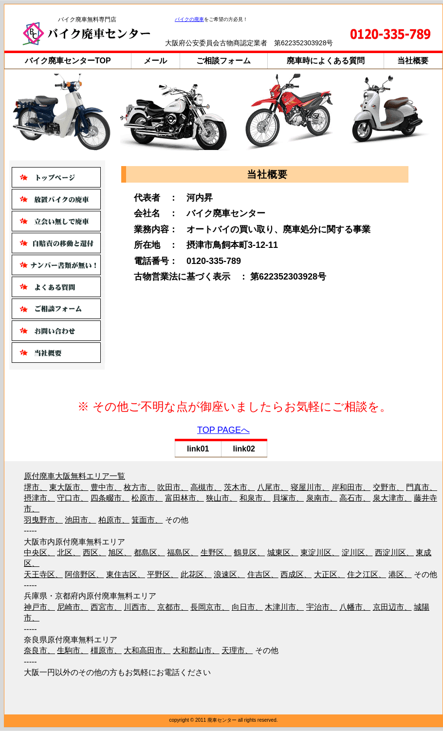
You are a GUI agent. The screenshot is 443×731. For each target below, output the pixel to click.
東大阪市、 (68, 487)
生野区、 (216, 552)
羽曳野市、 (43, 520)
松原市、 (147, 498)
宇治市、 (321, 607)
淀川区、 (357, 552)
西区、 (94, 552)
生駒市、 (72, 650)
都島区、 (149, 552)
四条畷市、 (110, 498)
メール (155, 60)
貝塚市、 (288, 498)
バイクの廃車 (189, 19)
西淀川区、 (394, 552)
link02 (244, 449)
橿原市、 (106, 650)
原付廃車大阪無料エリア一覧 (74, 476)
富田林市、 (184, 498)
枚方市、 (139, 487)
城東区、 (282, 552)
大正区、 (329, 574)
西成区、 (296, 574)
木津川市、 (284, 607)
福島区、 (182, 552)
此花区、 (196, 574)
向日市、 (247, 607)
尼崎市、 (72, 607)
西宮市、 (106, 607)
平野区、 (162, 574)
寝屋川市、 (310, 487)
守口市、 (72, 498)
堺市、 (35, 487)
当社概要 (412, 60)
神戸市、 (39, 607)
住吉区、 (262, 574)
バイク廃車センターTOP (68, 60)
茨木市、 (239, 487)
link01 (198, 449)
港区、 (400, 574)
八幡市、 (354, 607)
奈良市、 (39, 650)
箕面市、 (147, 520)
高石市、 (354, 498)
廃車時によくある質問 (326, 60)
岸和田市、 (351, 487)
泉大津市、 (392, 498)
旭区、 (119, 552)
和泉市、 (255, 498)
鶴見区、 (249, 552)
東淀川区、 (319, 552)
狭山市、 (221, 498)
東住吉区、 (125, 574)
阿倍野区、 (84, 574)
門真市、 (421, 487)
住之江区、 (366, 574)
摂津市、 (39, 498)
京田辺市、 (392, 607)
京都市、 (172, 607)
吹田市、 (172, 487)
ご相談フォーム (223, 60)
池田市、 (80, 520)
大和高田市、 (147, 650)
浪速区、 (229, 574)
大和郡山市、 (196, 650)
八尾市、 (272, 487)
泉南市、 (321, 498)
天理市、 (237, 650)
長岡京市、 (209, 607)
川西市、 (139, 607)
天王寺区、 (43, 574)
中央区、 (39, 552)
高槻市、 (206, 487)
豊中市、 (106, 487)
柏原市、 (113, 520)
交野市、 (388, 487)
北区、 (68, 552)
